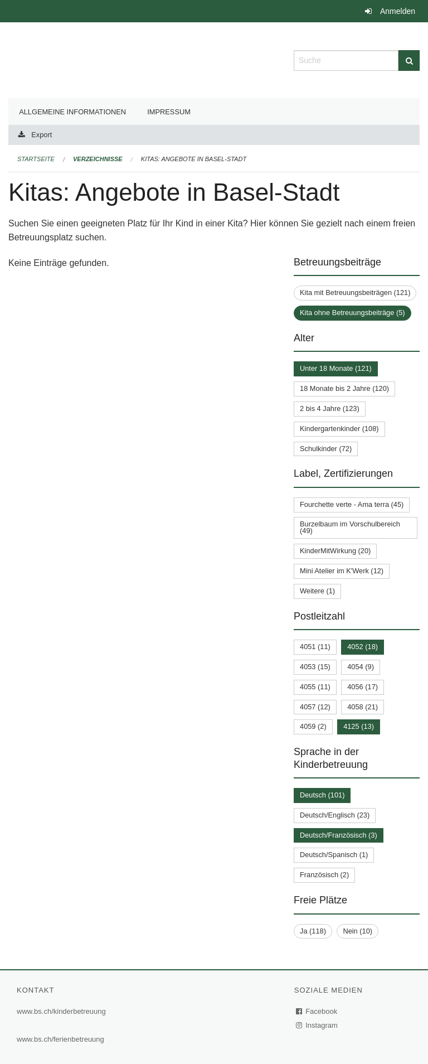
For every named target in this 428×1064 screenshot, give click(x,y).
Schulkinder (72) (326, 448)
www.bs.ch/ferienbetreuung (60, 1039)
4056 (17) (362, 687)
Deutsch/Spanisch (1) (334, 854)
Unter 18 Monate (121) (336, 368)
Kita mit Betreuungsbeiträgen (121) (355, 292)
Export (41, 134)
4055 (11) (315, 687)
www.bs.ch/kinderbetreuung (61, 1011)
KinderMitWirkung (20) (335, 550)
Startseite (36, 159)
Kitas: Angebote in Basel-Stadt (193, 159)
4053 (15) (315, 666)
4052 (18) (362, 646)
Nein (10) (357, 931)
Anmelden (397, 11)
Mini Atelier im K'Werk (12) (341, 571)
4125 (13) (358, 726)
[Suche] (409, 60)
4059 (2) (313, 726)
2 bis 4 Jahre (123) (329, 408)
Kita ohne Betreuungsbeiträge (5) (352, 312)
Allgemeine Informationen (72, 112)
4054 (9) (360, 666)
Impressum (169, 112)
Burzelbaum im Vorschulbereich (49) (350, 527)
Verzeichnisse (98, 159)
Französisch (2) (324, 874)
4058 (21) (362, 707)
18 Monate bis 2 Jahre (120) (344, 388)
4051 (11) (315, 646)
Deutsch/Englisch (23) (334, 815)
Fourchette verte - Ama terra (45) (351, 504)
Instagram (317, 1025)
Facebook (317, 1011)
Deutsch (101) (322, 795)
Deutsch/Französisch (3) (338, 835)
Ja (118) (313, 931)
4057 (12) (315, 707)
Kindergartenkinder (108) (339, 428)
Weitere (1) (317, 591)
